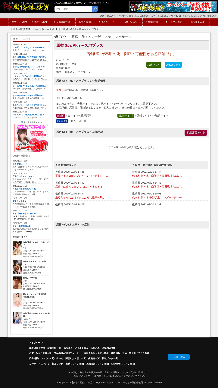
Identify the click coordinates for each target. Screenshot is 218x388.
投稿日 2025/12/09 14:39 (92, 185)
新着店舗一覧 (54, 348)
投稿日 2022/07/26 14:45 (169, 185)
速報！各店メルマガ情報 (96, 353)
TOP (60, 37)
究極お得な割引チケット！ (67, 353)
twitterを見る (173, 64)
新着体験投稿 (62, 22)
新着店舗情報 (84, 22)
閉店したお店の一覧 (75, 358)
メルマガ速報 (174, 22)
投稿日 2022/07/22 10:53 (169, 196)
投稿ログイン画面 (75, 363)
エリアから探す (18, 22)
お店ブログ (153, 64)
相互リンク (57, 363)
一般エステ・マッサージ (113, 37)
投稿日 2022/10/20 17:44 (169, 174)
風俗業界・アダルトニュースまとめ (82, 348)
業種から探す (40, 22)
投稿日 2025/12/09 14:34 (92, 196)
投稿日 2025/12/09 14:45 (92, 174)
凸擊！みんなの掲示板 (40, 353)
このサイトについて (39, 363)
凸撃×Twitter (108, 348)
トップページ (36, 342)
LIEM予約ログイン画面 (123, 363)
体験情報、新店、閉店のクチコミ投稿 (130, 353)
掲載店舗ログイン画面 (97, 363)
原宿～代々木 (81, 37)
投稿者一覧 (94, 358)
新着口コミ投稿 (37, 348)
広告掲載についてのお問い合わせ (46, 358)
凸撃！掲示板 (129, 22)
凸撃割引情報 (151, 22)
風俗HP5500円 (197, 22)
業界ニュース (107, 22)
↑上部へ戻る (179, 357)
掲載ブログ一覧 (110, 358)
